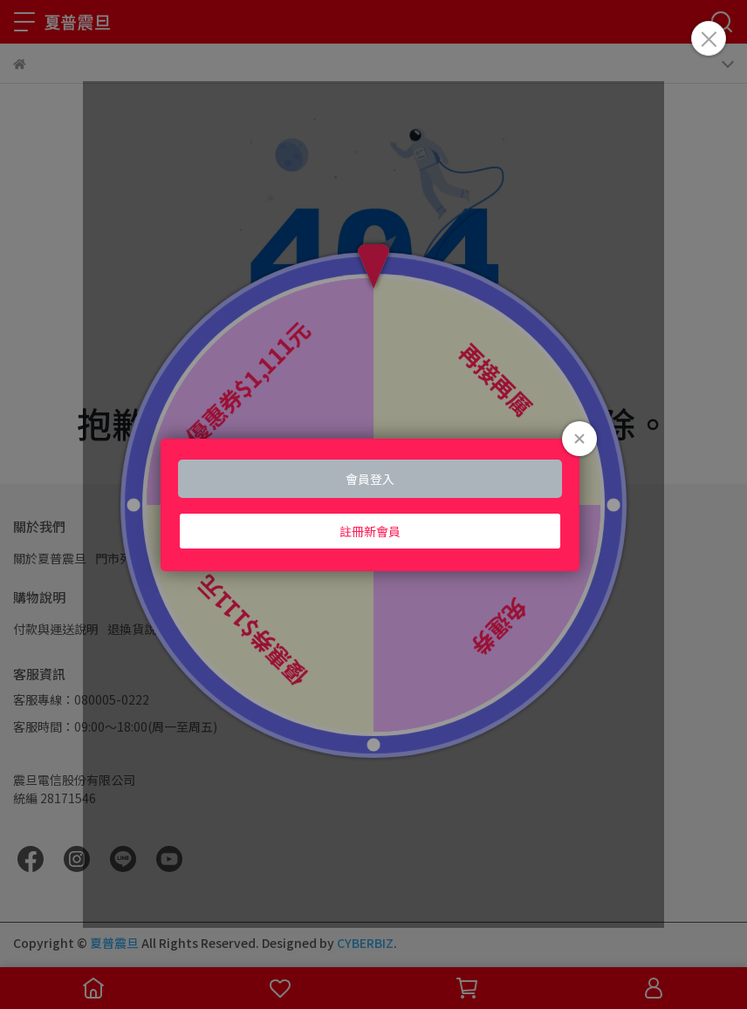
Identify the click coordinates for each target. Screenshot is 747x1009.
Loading (373, 505)
